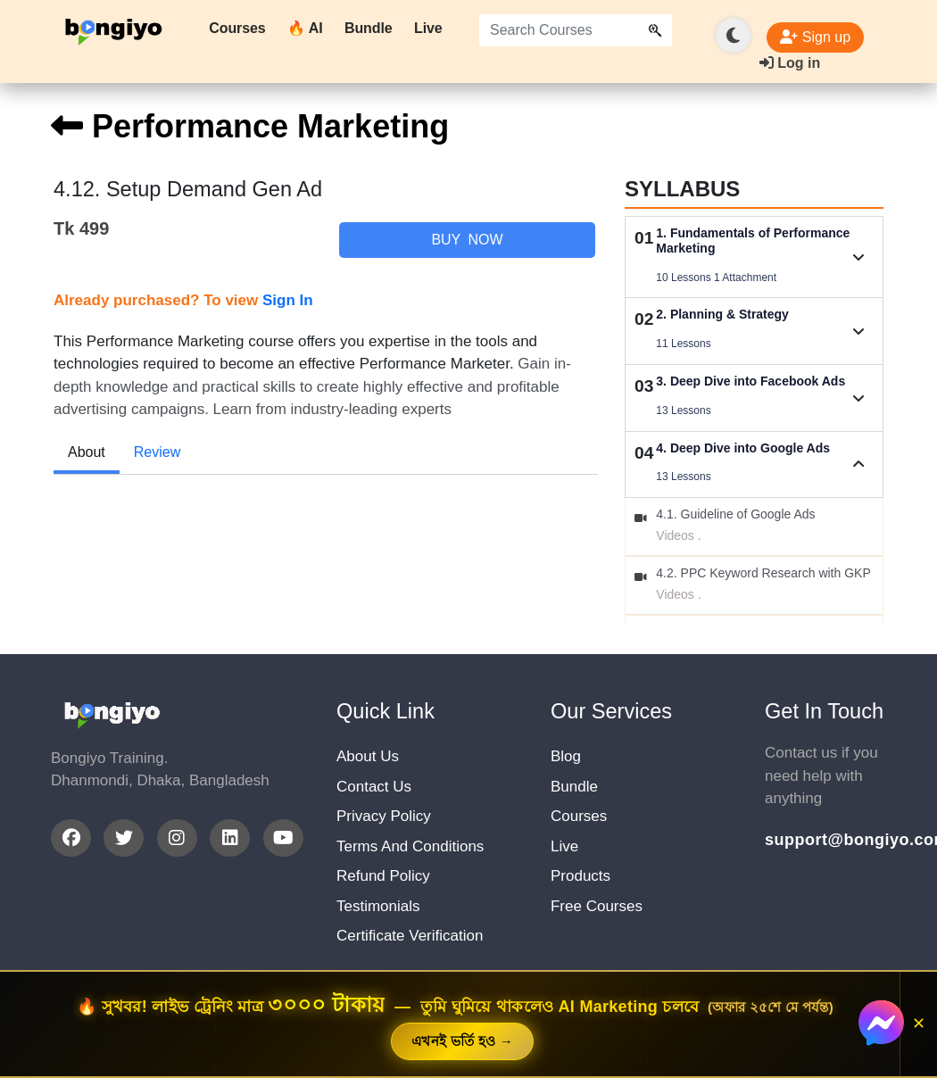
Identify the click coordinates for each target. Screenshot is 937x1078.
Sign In (287, 300)
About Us (367, 756)
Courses (237, 28)
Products (580, 875)
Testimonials (378, 906)
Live (428, 28)
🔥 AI (304, 28)
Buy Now (466, 239)
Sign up (815, 37)
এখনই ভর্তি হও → (462, 1041)
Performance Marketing (250, 126)
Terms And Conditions (410, 846)
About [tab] (86, 452)
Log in (789, 62)
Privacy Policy (383, 816)
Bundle (368, 28)
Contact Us (373, 786)
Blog (566, 756)
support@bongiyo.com (825, 840)
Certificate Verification (409, 935)
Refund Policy (383, 875)
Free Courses (597, 906)
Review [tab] (157, 452)
